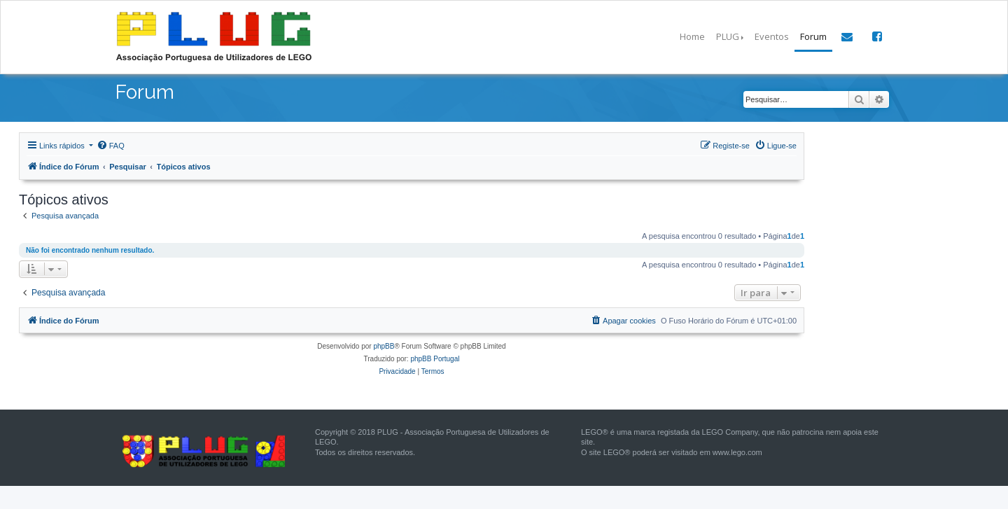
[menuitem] (111, 145)
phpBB (383, 346)
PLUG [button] (727, 36)
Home (692, 36)
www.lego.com (737, 452)
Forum (813, 36)
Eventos (772, 36)
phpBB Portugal (434, 359)
